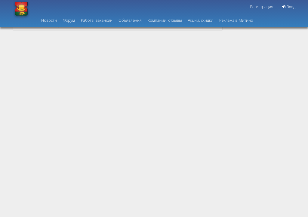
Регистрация (261, 6)
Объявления (130, 20)
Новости (49, 20)
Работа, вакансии (96, 20)
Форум (69, 20)
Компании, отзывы (165, 20)
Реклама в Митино (236, 20)
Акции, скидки (200, 20)
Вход (288, 6)
